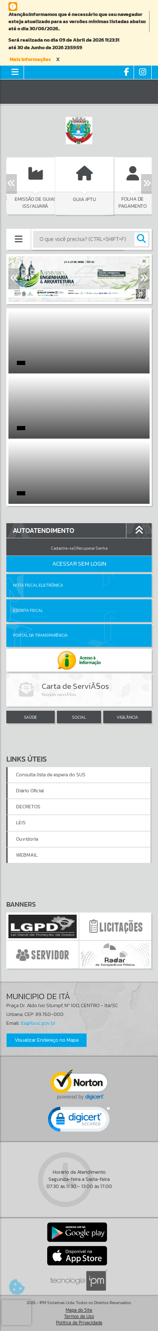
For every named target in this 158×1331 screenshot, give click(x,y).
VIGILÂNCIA (127, 717)
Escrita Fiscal (28, 610)
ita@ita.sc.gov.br (38, 1023)
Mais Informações (30, 59)
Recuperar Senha (91, 548)
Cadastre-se (62, 548)
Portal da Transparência (40, 635)
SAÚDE (30, 717)
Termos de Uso (79, 1316)
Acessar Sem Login (79, 563)
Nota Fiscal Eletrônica (38, 585)
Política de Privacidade (79, 1322)
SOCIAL (79, 717)
